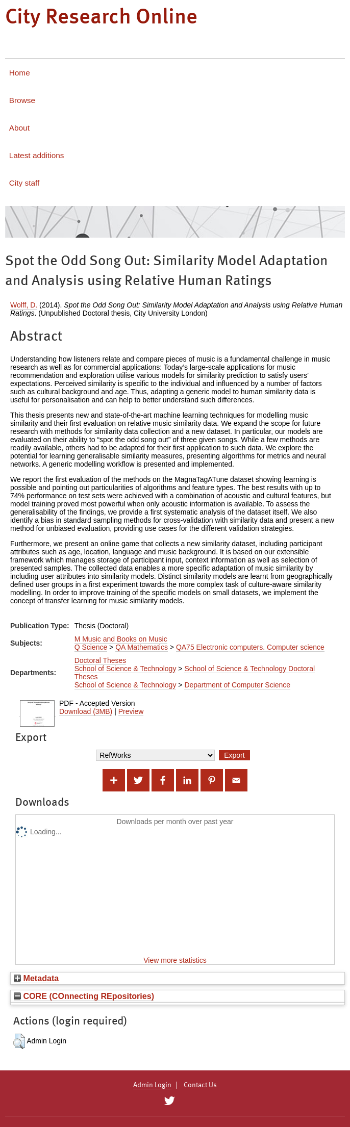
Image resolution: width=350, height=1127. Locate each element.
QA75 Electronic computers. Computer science (250, 647)
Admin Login (152, 1085)
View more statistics (174, 960)
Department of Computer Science (237, 685)
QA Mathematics (141, 647)
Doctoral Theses (100, 660)
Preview (131, 711)
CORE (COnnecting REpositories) (84, 996)
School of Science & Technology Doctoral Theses (194, 672)
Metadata (36, 978)
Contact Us (200, 1085)
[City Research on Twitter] (169, 1101)
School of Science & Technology (125, 668)
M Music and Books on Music (120, 639)
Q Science (91, 647)
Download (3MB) (85, 711)
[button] (19, 1041)
